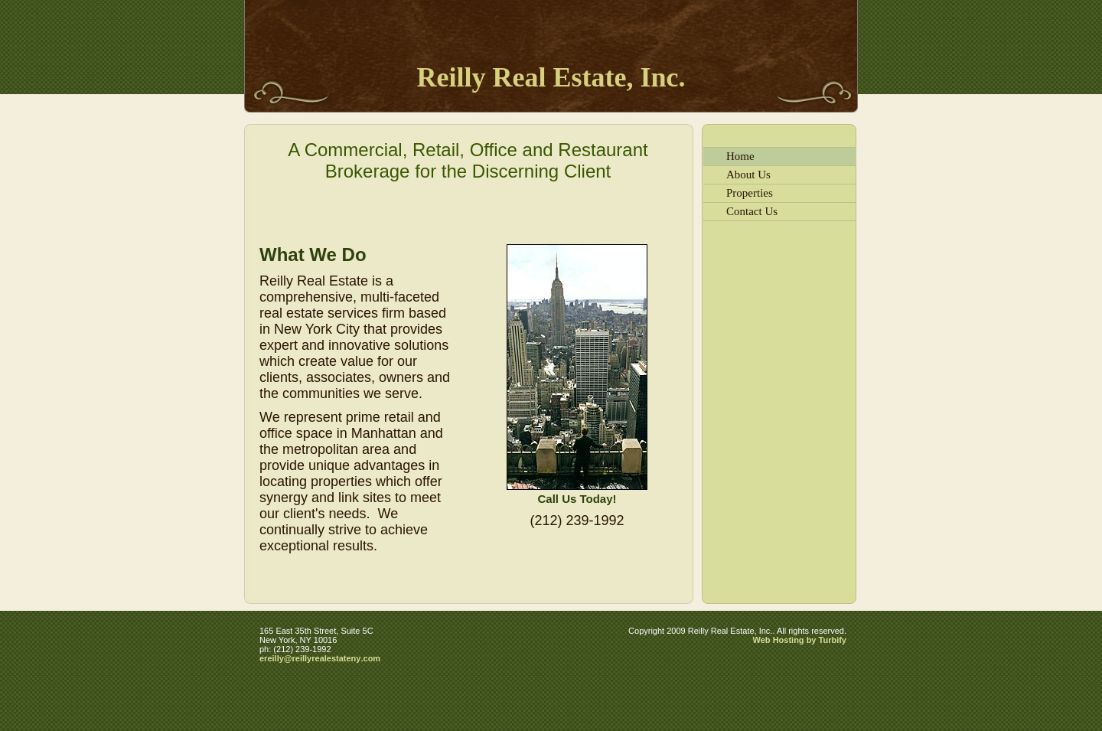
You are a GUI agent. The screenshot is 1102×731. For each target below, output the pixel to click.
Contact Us (752, 211)
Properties (749, 193)
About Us (748, 174)
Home (740, 156)
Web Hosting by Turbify (799, 640)
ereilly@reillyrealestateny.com (319, 658)
